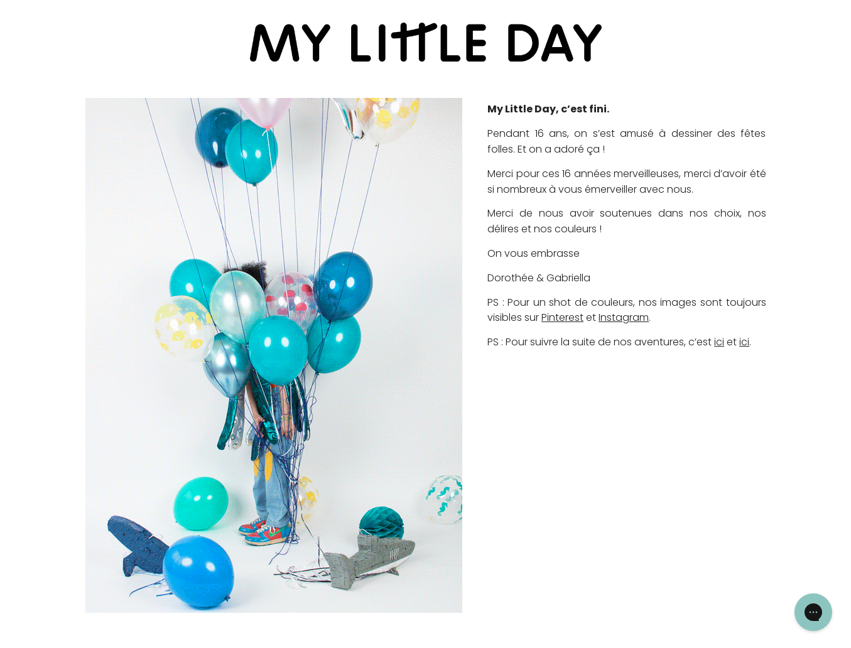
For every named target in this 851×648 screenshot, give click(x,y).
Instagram (624, 317)
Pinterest (562, 317)
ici (719, 342)
